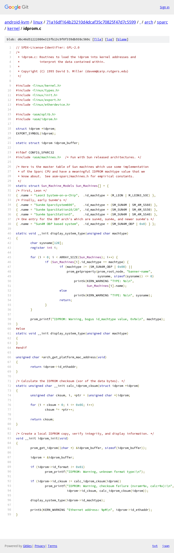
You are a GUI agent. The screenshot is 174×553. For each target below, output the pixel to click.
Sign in (164, 7)
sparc (162, 22)
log (109, 39)
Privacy (40, 546)
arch (148, 22)
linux (37, 22)
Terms (52, 546)
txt (155, 546)
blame (122, 39)
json (165, 546)
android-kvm (17, 22)
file (97, 39)
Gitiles (27, 546)
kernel (13, 28)
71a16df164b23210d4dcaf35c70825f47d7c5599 (91, 22)
